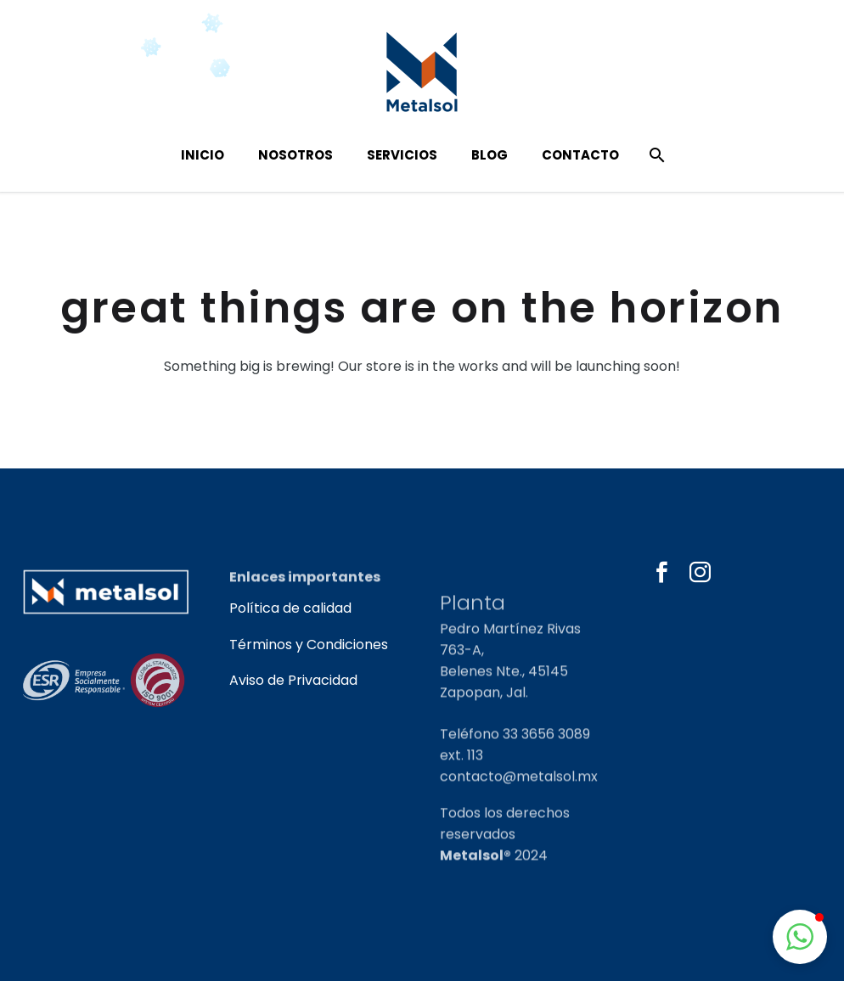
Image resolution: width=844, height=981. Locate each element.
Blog (489, 155)
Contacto (580, 155)
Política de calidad (290, 608)
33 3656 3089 (546, 767)
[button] (800, 937)
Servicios (402, 155)
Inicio (202, 155)
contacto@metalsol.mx (519, 810)
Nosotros (295, 155)
